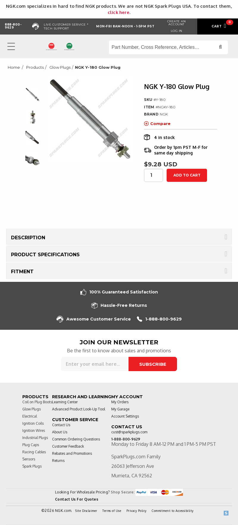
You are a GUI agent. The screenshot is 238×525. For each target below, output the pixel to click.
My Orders (120, 402)
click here (118, 12)
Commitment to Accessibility (173, 510)
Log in (176, 31)
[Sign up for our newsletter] (95, 364)
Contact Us (61, 425)
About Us (59, 432)
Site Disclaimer (86, 510)
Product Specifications (45, 254)
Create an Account (176, 22)
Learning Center (65, 402)
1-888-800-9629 (159, 319)
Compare (157, 123)
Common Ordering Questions (76, 439)
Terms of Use (111, 510)
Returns (58, 460)
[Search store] (168, 47)
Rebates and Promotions (72, 453)
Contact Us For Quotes (76, 499)
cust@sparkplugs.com (129, 432)
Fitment (22, 271)
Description (28, 237)
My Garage (120, 409)
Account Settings (125, 416)
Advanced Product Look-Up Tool (78, 409)
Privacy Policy (136, 510)
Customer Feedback (68, 446)
